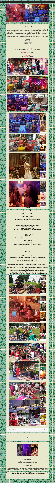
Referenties (40, 1)
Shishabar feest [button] (46, 1)
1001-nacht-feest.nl (35, 260)
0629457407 (25, 56)
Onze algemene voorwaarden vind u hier (27, 475)
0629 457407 (25, 52)
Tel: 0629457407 (21, 1)
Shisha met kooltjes (4, 1)
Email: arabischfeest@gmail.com (12, 1)
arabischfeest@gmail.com (28, 53)
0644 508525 (28, 52)
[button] (12, 430)
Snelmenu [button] (52, 1)
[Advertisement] (27, 481)
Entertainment (26, 1)
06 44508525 (28, 56)
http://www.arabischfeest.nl (31, 48)
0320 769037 (28, 51)
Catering (32, 1)
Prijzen (36, 1)
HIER (44, 473)
